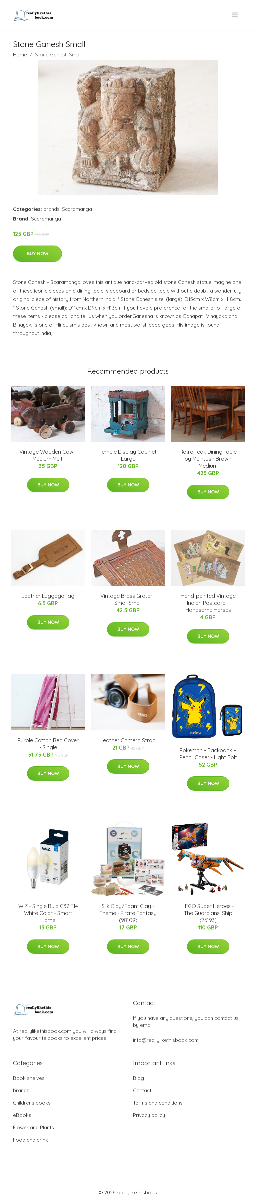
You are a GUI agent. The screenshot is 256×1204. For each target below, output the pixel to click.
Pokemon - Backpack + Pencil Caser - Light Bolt (208, 754)
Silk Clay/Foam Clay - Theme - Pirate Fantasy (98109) (128, 913)
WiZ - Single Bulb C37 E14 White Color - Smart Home (48, 913)
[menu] (235, 15)
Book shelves (29, 1078)
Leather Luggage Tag (48, 595)
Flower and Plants (33, 1127)
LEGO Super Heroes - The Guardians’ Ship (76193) (208, 913)
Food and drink (30, 1140)
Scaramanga (77, 209)
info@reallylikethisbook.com (166, 1040)
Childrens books (32, 1103)
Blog (138, 1078)
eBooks (22, 1115)
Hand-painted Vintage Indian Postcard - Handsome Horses (208, 602)
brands (51, 209)
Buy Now (37, 254)
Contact (142, 1090)
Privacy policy (149, 1115)
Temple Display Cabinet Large (128, 455)
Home (20, 54)
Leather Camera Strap (128, 740)
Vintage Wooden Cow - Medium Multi (48, 455)
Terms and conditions (158, 1103)
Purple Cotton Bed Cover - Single (48, 744)
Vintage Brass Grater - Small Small (128, 599)
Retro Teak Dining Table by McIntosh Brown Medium (208, 458)
